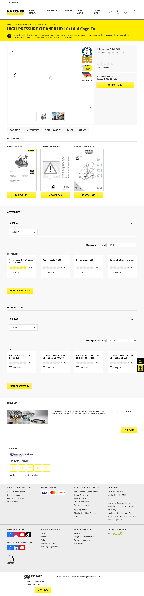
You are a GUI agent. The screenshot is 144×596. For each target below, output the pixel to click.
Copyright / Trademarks (84, 518)
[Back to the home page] (17, 12)
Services (68, 11)
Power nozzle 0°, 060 (52, 251)
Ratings (82, 130)
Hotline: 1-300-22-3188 (106, 79)
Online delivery (13, 477)
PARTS (70, 130)
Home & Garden (32, 12)
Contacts (44, 515)
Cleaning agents (53, 130)
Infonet (43, 518)
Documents (15, 130)
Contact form (115, 85)
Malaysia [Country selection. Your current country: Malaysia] (14, 2)
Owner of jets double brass (122, 251)
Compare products (95, 236)
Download (21, 195)
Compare (17, 263)
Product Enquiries (48, 525)
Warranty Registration (50, 528)
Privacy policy (13, 484)
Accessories (33, 130)
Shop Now (43, 590)
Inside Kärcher (80, 12)
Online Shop (97, 12)
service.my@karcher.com (118, 495)
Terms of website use (83, 522)
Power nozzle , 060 (84, 251)
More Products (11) (20, 281)
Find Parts (128, 412)
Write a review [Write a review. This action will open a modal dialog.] (102, 68)
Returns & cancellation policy (19, 480)
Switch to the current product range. (57, 38)
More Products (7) (19, 368)
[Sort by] (121, 236)
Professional (53, 11)
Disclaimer (78, 525)
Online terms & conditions (17, 474)
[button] (14, 75)
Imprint (77, 515)
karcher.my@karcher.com (118, 485)
